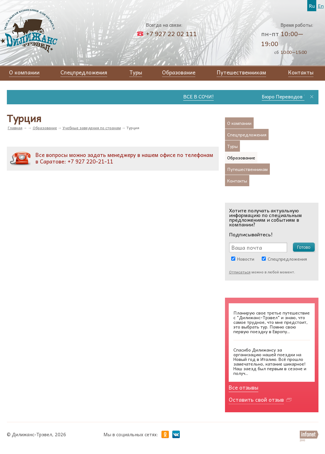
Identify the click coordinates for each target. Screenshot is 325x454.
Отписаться (240, 272)
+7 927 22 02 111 (171, 34)
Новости (245, 258)
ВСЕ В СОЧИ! (201, 96)
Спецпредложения (287, 258)
